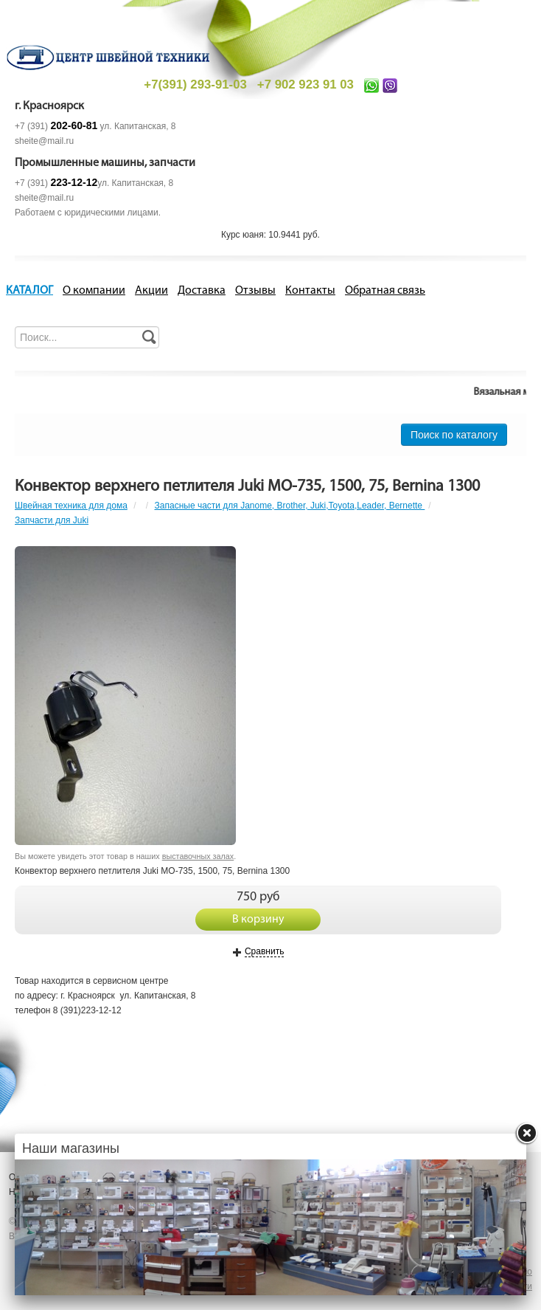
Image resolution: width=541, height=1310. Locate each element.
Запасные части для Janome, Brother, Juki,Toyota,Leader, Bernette (290, 505)
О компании (94, 291)
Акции (151, 291)
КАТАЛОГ (29, 291)
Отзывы (255, 291)
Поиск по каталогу (454, 435)
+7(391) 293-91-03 (195, 84)
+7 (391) (56, 126)
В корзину (258, 919)
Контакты (310, 291)
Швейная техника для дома (71, 505)
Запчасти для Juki (51, 520)
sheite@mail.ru (44, 141)
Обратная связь (385, 291)
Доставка (202, 291)
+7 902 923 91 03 (305, 84)
